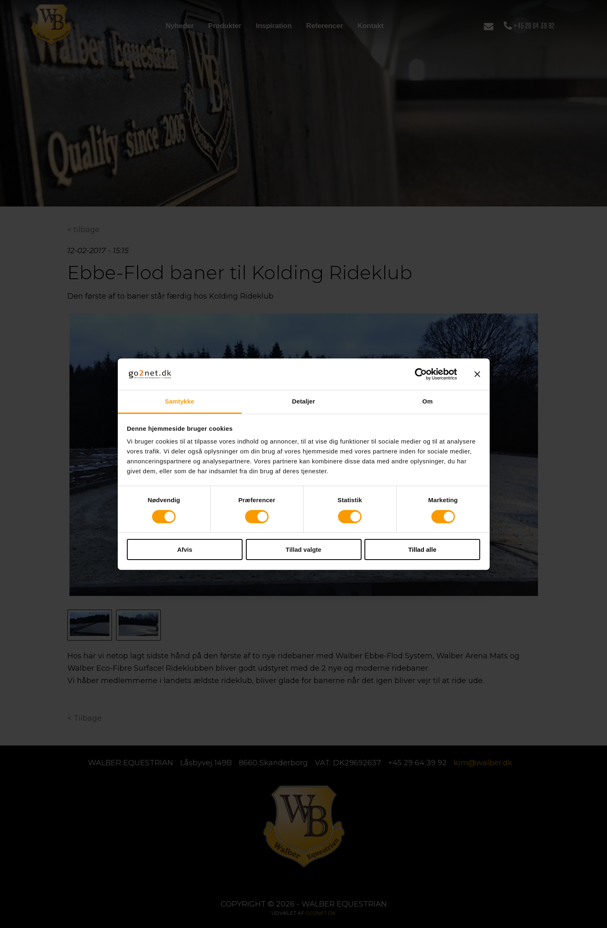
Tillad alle (422, 549)
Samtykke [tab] (179, 401)
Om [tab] (427, 401)
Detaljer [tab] (303, 401)
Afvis (185, 549)
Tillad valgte (303, 549)
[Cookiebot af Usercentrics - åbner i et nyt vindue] (421, 374)
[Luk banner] (477, 374)
